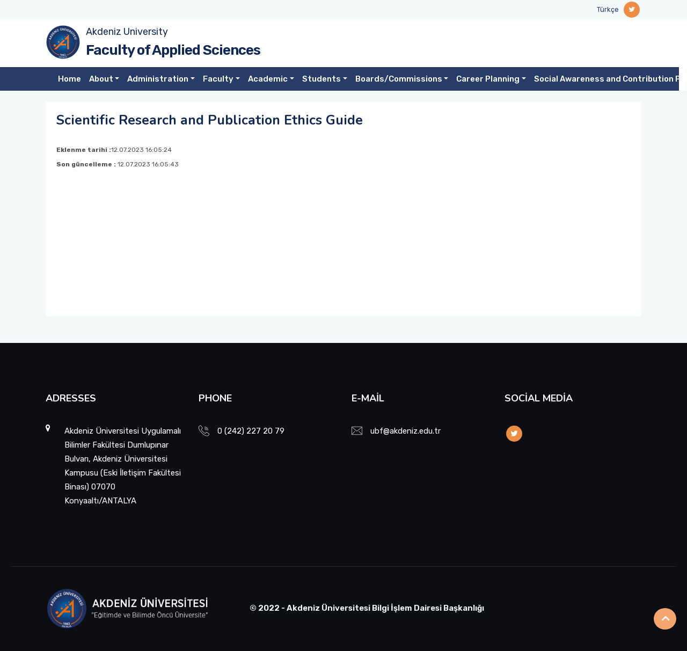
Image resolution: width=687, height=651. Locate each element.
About (101, 79)
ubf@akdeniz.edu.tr (405, 431)
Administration (157, 79)
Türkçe (608, 9)
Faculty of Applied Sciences (173, 50)
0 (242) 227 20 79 (250, 431)
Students (321, 79)
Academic (268, 79)
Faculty (218, 79)
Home (69, 79)
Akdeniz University (127, 32)
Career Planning (488, 79)
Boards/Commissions (398, 79)
